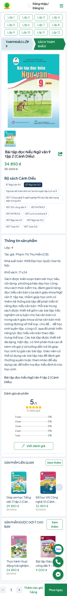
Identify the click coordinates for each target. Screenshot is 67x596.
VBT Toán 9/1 (12, 226)
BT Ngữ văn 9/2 (33, 184)
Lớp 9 (11, 32)
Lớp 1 (11, 17)
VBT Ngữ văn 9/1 (14, 220)
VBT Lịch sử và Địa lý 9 (36, 213)
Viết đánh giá (33, 446)
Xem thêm (54, 462)
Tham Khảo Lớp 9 (17, 44)
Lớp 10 (26, 32)
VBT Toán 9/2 (31, 226)
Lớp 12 (56, 32)
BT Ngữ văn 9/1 (13, 184)
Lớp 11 (41, 32)
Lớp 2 (26, 17)
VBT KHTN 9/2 (13, 213)
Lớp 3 (41, 17)
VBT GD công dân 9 (16, 207)
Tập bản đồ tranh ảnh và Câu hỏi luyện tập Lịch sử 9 (31, 191)
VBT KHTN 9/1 (38, 207)
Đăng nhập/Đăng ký (41, 6)
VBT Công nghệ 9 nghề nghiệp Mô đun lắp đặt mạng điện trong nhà (32, 199)
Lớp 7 (41, 25)
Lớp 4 (56, 17)
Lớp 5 (11, 25)
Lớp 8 (56, 25)
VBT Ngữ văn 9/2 (35, 220)
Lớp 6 (26, 25)
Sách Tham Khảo (46, 44)
